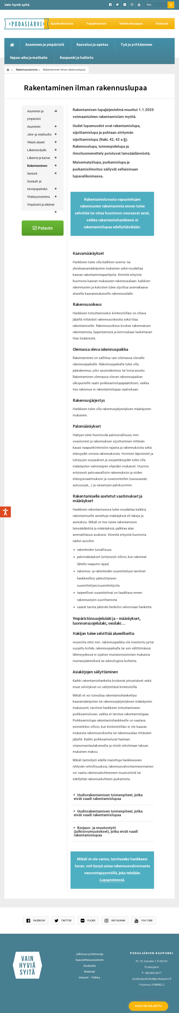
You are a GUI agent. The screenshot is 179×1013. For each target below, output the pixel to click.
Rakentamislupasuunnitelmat (46, 277)
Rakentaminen (42, 166)
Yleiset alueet (42, 142)
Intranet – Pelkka (89, 977)
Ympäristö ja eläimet (42, 406)
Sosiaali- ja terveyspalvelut (42, 386)
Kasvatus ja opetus (92, 44)
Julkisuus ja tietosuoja (89, 954)
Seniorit (42, 373)
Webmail (89, 971)
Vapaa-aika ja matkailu (29, 57)
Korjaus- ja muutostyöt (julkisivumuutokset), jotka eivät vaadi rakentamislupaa (106, 831)
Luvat (46, 250)
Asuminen (42, 127)
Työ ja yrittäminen (136, 44)
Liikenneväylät (42, 150)
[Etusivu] (12, 44)
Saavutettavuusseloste (89, 960)
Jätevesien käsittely (43, 231)
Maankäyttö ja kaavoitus (45, 201)
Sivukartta (89, 965)
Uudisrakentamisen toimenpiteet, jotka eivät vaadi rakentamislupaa (108, 797)
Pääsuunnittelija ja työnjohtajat (46, 350)
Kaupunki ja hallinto (77, 57)
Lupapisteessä (112, 880)
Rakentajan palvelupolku (41, 177)
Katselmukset (45, 242)
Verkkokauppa (131, 23)
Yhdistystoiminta (42, 397)
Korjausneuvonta (45, 190)
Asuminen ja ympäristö (44, 44)
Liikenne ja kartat (42, 158)
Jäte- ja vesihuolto (42, 134)
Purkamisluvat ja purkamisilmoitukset (46, 323)
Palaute (162, 23)
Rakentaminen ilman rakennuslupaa (46, 296)
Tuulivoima (45, 366)
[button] (112, 797)
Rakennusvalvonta (27, 69)
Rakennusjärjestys (46, 262)
